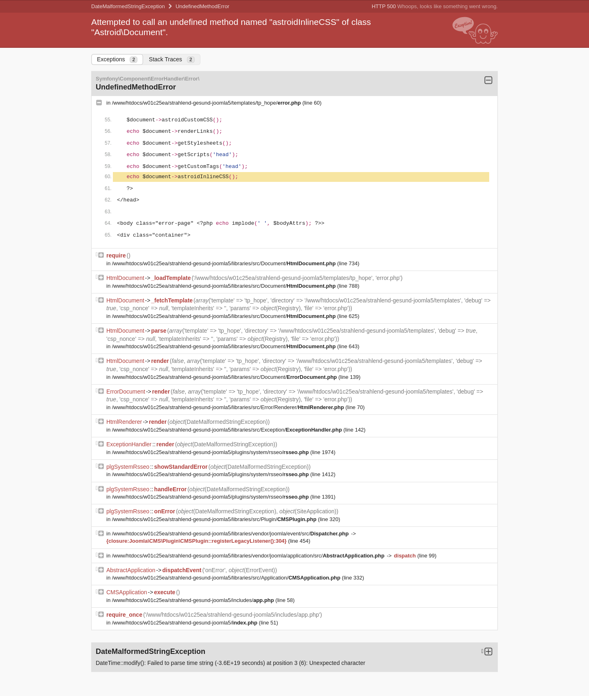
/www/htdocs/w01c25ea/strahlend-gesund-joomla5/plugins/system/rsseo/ (211, 452)
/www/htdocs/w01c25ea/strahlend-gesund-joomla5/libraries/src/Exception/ (228, 430)
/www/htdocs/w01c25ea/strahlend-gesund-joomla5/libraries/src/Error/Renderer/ (229, 407)
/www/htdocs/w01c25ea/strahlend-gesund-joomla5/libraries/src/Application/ (227, 578)
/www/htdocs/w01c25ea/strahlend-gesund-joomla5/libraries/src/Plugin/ (215, 519)
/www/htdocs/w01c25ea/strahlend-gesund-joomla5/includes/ (194, 600)
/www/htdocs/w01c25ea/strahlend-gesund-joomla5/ (185, 623)
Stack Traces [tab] (172, 59)
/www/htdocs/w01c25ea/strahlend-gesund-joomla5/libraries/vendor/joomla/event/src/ (231, 533)
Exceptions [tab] (117, 59)
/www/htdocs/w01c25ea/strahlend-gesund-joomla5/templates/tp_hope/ (207, 103)
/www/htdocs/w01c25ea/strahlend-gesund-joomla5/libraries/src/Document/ (224, 263)
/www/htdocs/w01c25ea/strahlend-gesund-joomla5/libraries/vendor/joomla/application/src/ (249, 556)
